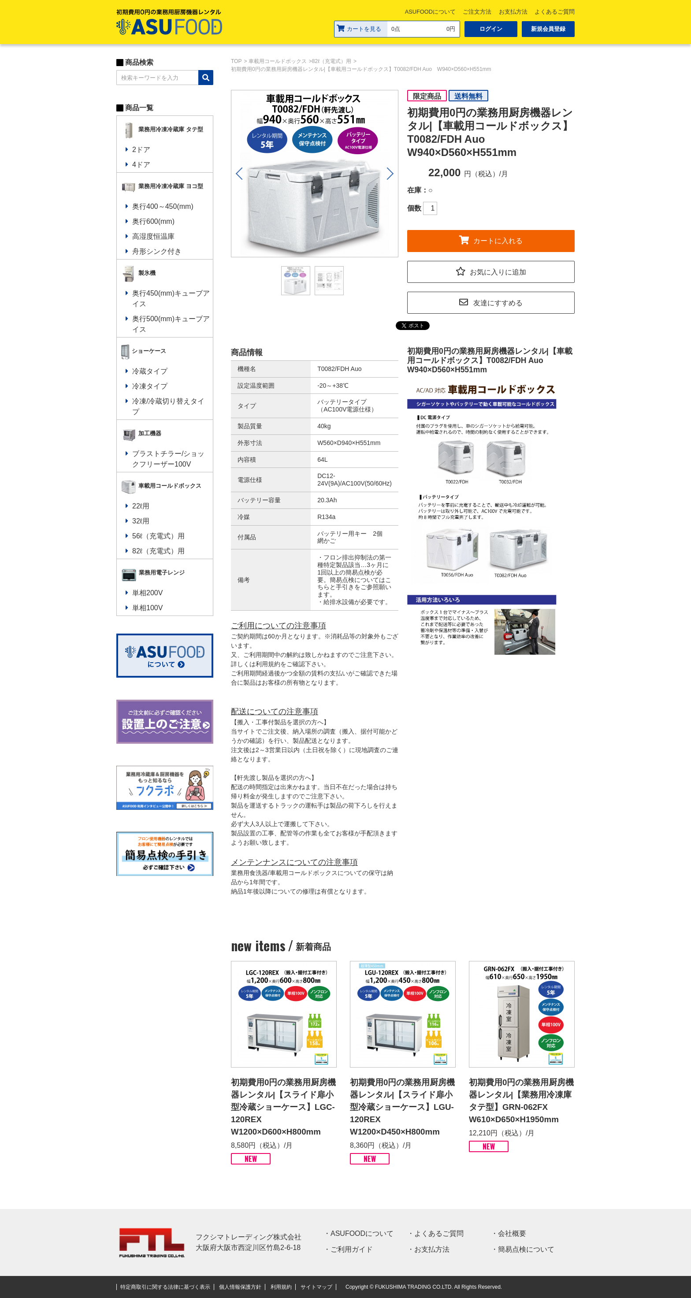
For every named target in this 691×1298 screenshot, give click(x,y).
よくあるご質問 (555, 11)
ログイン (490, 29)
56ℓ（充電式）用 (158, 536)
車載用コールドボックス (278, 61)
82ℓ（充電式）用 (158, 551)
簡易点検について (526, 1249)
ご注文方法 (477, 11)
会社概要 (512, 1233)
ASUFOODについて (430, 11)
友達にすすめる (491, 302)
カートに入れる (491, 239)
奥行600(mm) (153, 221)
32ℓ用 (140, 521)
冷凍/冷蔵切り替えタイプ (168, 406)
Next (389, 173)
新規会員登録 (548, 29)
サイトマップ (316, 1287)
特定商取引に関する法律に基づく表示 (165, 1287)
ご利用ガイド (352, 1249)
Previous (240, 173)
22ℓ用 (140, 506)
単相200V (147, 593)
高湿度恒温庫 (153, 236)
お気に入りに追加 (491, 271)
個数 (414, 208)
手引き (345, 586)
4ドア (141, 164)
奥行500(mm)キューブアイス (171, 324)
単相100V (147, 608)
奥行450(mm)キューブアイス (171, 298)
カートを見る (359, 28)
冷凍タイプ (149, 386)
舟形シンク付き (157, 251)
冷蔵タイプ (149, 371)
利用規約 (281, 1287)
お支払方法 (513, 11)
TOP (236, 61)
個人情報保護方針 (240, 1287)
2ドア (141, 149)
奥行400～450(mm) (162, 206)
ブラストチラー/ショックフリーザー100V (168, 459)
